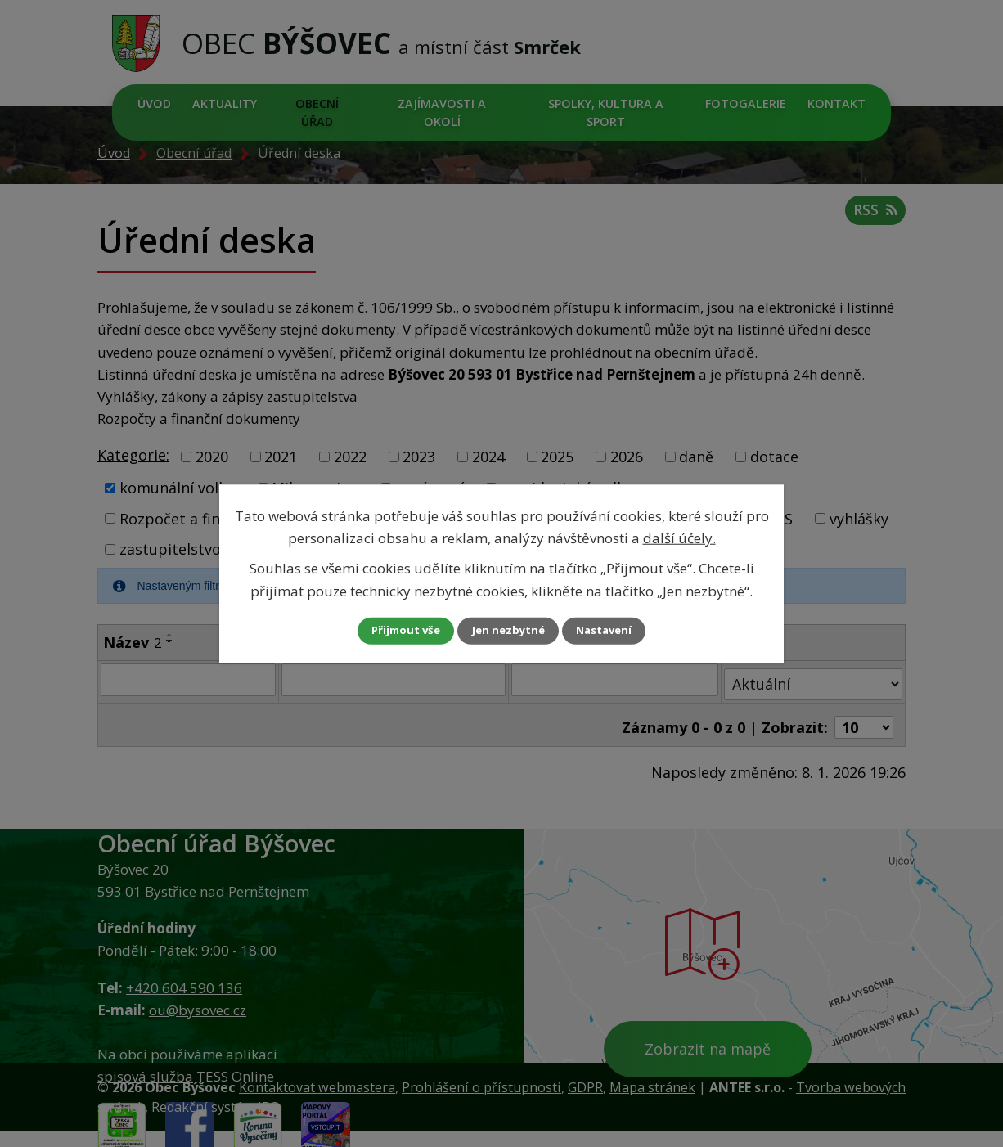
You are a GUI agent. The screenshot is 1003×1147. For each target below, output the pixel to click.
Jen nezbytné (508, 630)
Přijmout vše (395, 630)
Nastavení (615, 630)
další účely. (679, 537)
